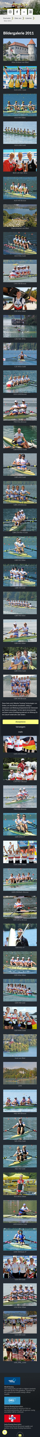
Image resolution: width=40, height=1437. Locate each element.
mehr (20, 732)
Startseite (6, 18)
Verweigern (20, 727)
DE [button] (24, 12)
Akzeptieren (20, 722)
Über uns (18, 18)
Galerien (28, 18)
